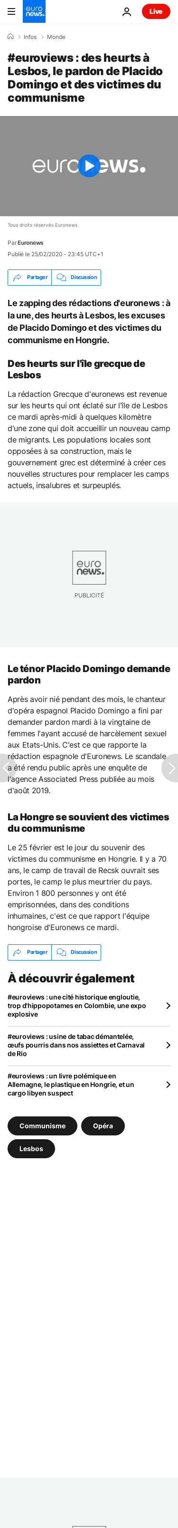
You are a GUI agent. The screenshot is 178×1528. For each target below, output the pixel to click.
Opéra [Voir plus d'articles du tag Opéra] (103, 1126)
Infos (30, 37)
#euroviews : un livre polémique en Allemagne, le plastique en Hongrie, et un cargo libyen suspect (71, 1084)
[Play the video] (89, 166)
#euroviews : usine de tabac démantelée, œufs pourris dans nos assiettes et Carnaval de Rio (76, 1044)
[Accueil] (10, 36)
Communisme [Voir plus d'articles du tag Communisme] (42, 1126)
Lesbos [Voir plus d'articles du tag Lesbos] (31, 1148)
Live (156, 11)
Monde (56, 37)
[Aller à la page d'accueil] (34, 11)
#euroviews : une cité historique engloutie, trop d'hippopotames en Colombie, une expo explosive (77, 1005)
